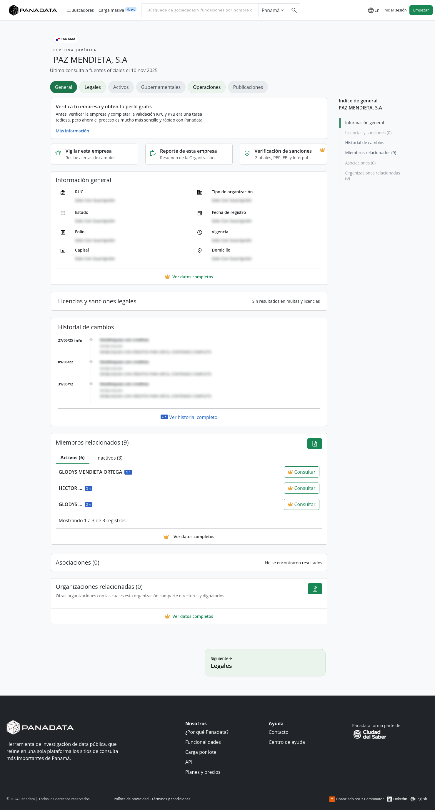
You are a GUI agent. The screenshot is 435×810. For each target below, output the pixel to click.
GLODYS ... (75, 504)
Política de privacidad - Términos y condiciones (152, 798)
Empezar (421, 10)
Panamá (273, 10)
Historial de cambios (364, 142)
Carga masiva (111, 10)
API (188, 762)
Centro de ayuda (287, 742)
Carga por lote (200, 752)
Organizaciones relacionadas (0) (372, 175)
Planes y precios (203, 772)
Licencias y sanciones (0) (368, 132)
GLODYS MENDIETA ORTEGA (95, 472)
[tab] (72, 458)
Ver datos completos (189, 616)
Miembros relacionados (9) (370, 152)
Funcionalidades (203, 742)
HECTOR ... (75, 488)
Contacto (279, 732)
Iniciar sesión (395, 10)
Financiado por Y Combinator (356, 799)
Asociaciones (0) (360, 163)
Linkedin (397, 799)
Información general (364, 122)
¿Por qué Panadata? (207, 732)
